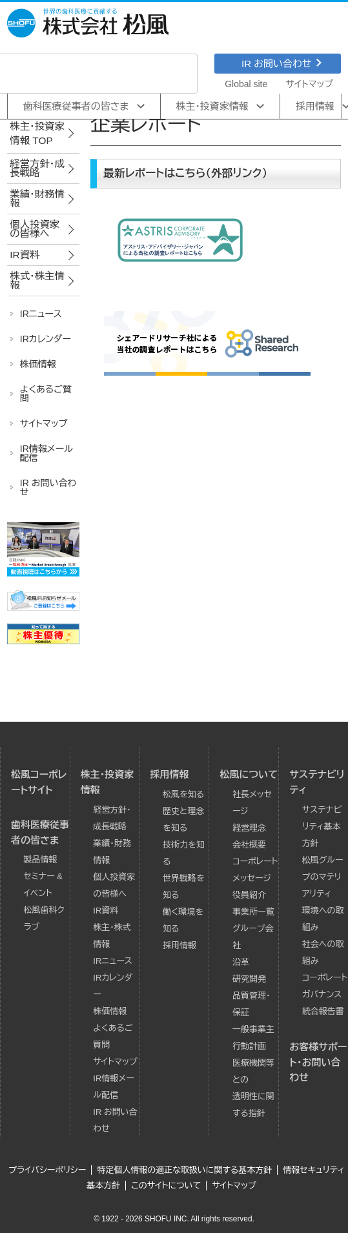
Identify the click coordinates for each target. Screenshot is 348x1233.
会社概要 (249, 845)
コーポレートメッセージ (255, 870)
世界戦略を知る (184, 886)
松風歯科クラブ (44, 918)
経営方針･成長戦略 (37, 168)
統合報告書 (323, 1011)
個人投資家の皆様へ (34, 229)
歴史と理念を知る (183, 819)
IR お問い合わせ (281, 63)
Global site (246, 84)
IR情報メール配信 (113, 1087)
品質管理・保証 (251, 1004)
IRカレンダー (112, 986)
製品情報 (40, 859)
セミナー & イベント (43, 884)
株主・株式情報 (112, 935)
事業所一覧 (253, 912)
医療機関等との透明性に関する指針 (253, 1088)
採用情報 (169, 774)
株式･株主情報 (37, 280)
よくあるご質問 (112, 1036)
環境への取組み (323, 919)
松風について (249, 774)
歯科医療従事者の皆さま (76, 106)
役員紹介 (249, 895)
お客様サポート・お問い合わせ (318, 1062)
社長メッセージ (252, 803)
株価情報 (110, 1011)
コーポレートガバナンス (325, 986)
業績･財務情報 (37, 199)
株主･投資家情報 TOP (37, 133)
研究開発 (249, 979)
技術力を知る (184, 853)
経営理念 (249, 828)
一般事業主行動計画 (253, 1037)
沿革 (240, 962)
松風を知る (183, 794)
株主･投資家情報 (212, 106)
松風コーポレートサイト (39, 782)
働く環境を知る (183, 920)
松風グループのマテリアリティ (322, 877)
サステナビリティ (316, 782)
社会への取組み (323, 952)
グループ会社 (253, 937)
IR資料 (24, 254)
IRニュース (112, 961)
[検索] (80, 73)
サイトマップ (309, 84)
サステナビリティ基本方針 (322, 826)
